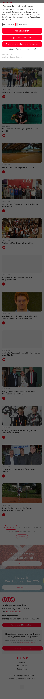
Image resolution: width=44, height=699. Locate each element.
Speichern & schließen (22, 37)
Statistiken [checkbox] (23, 24)
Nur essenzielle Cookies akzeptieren (22, 44)
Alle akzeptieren (22, 30)
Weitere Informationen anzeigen (22, 49)
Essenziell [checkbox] (10, 24)
